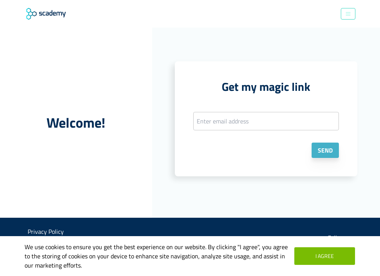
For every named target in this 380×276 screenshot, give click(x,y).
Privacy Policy (46, 231)
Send (325, 150)
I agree (324, 256)
